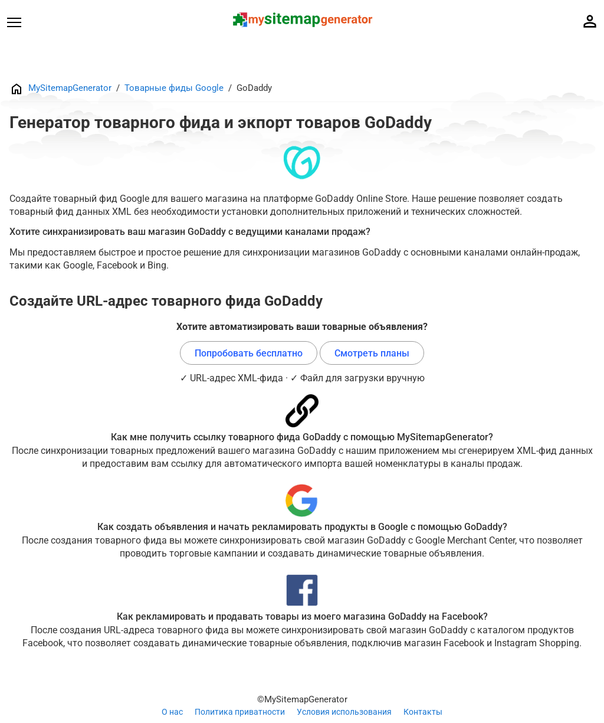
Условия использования (344, 712)
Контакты (422, 712)
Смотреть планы (371, 353)
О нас (172, 712)
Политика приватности (240, 712)
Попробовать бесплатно (249, 353)
